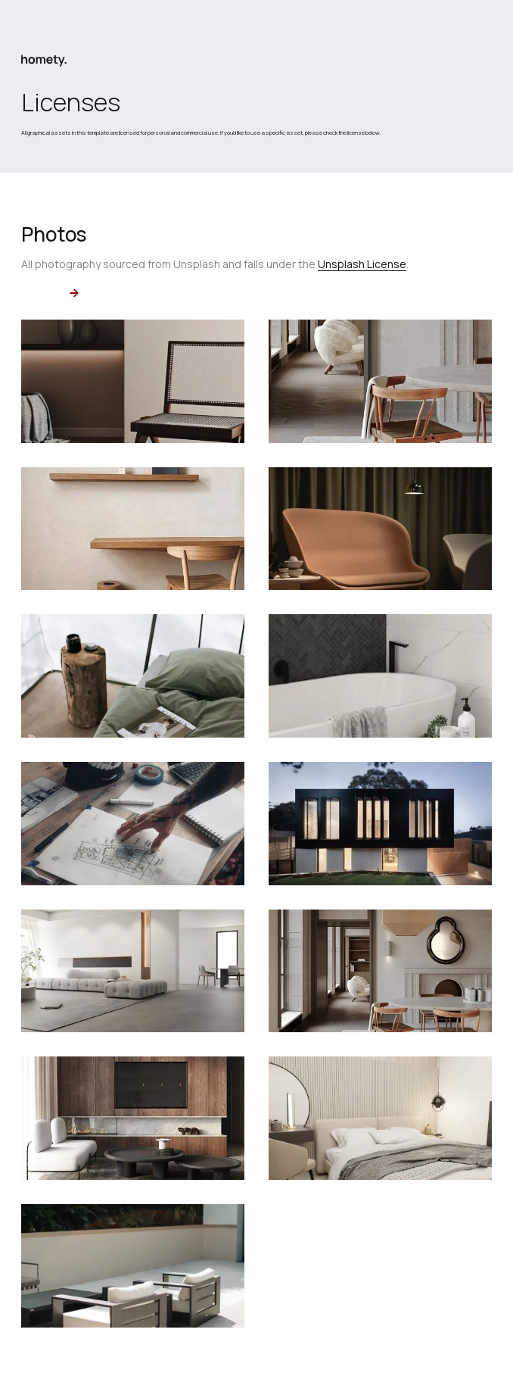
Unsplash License (362, 264)
